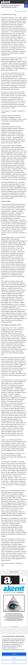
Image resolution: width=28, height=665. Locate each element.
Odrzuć (14, 662)
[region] (14, 649)
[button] (26, 6)
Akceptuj (14, 654)
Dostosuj (14, 658)
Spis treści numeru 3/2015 (20, 11)
